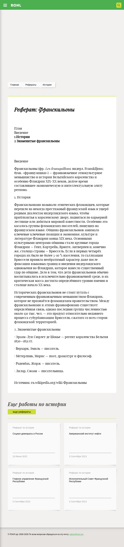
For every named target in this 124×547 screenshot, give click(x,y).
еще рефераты (22, 411)
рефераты (30, 84)
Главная (14, 84)
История (47, 84)
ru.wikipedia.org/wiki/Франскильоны (59, 383)
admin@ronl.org (76, 534)
